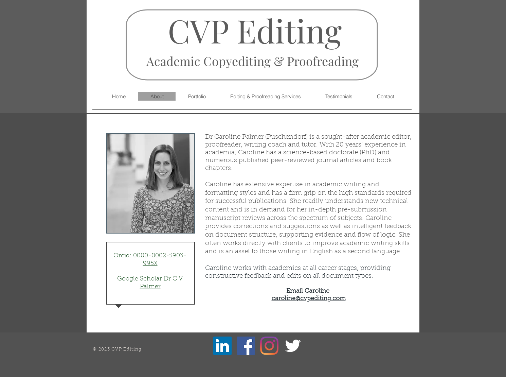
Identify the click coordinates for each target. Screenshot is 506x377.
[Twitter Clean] (293, 346)
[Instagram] (269, 346)
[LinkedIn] (222, 346)
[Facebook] (246, 346)
